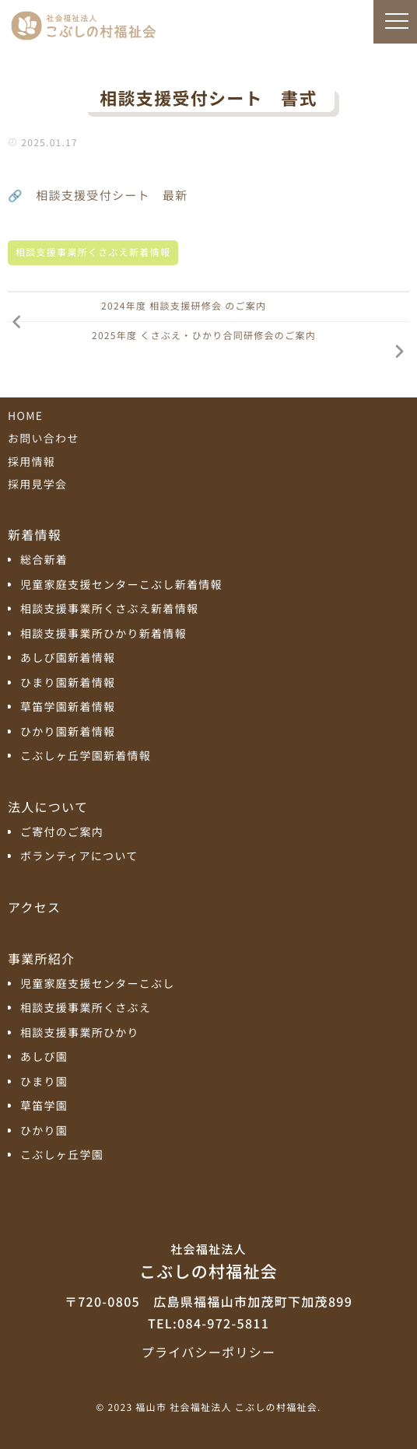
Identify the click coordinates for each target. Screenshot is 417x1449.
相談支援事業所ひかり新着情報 (103, 634)
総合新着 (44, 560)
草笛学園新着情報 (67, 707)
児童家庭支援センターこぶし (97, 984)
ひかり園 (44, 1131)
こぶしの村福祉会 (208, 1260)
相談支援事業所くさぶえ (85, 1008)
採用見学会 (37, 484)
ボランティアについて (79, 856)
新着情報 (34, 534)
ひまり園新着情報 (67, 683)
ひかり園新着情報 (67, 732)
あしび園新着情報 (67, 658)
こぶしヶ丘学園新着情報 (85, 756)
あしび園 (44, 1057)
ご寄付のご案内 (61, 832)
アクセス (34, 906)
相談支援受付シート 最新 (111, 195)
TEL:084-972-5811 (208, 1323)
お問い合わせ (43, 438)
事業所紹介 (41, 958)
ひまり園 (44, 1082)
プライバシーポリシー (208, 1351)
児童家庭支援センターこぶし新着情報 (121, 585)
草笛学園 (44, 1106)
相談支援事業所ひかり (79, 1033)
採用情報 (31, 462)
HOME (25, 416)
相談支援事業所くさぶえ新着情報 (93, 252)
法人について (48, 806)
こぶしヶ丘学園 (61, 1155)
